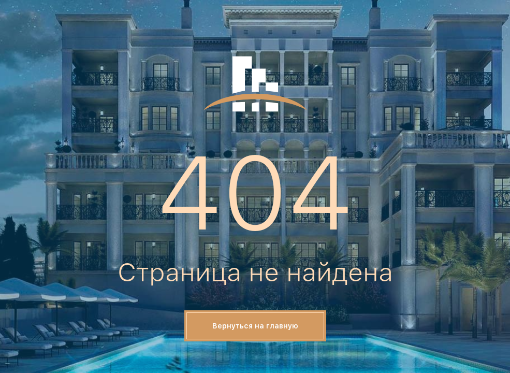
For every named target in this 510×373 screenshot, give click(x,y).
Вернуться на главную (255, 326)
